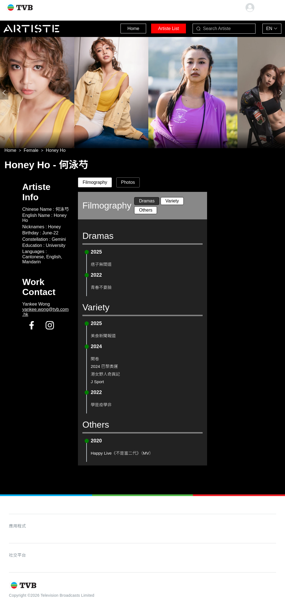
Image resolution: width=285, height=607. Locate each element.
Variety (172, 202)
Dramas (146, 202)
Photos (128, 183)
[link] (10, 151)
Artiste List (161, 27)
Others (145, 211)
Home (122, 27)
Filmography (95, 183)
